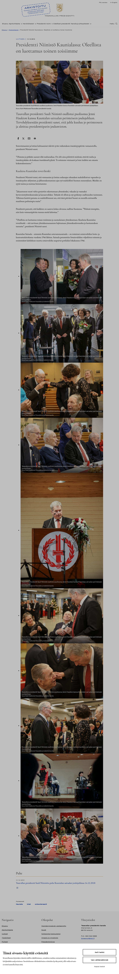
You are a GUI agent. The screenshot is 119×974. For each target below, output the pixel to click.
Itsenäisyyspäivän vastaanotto (53, 926)
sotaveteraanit (41, 904)
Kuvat (43, 930)
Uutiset (5, 934)
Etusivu (5, 24)
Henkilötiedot (28, 24)
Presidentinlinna (48, 942)
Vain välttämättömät (99, 960)
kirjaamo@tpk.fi (87, 938)
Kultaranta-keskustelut (50, 934)
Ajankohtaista (14, 24)
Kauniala (19, 904)
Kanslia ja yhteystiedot (80, 24)
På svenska (103, 2)
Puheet (5, 942)
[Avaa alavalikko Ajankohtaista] (21, 23)
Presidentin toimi (44, 24)
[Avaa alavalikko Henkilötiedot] (35, 23)
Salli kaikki (99, 952)
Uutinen (20, 39)
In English (113, 2)
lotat (29, 904)
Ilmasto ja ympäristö (49, 938)
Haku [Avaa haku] (112, 24)
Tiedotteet (6, 938)
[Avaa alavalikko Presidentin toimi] (52, 23)
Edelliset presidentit (61, 24)
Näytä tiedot (99, 966)
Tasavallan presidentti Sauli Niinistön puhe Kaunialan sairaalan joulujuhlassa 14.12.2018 (55, 882)
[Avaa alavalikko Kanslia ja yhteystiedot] (90, 23)
